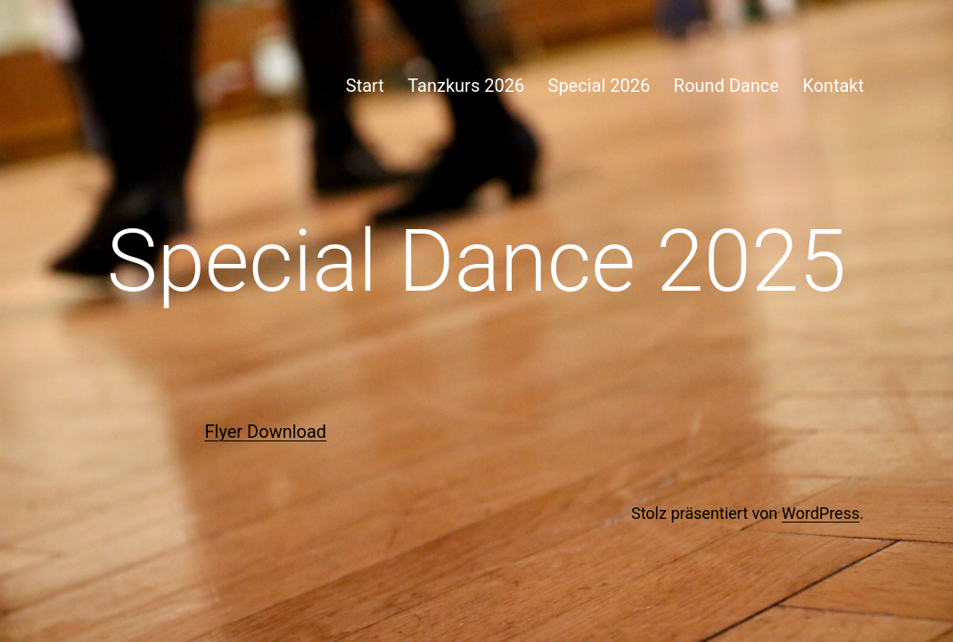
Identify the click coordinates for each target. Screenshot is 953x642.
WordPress (820, 513)
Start (365, 85)
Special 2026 (599, 85)
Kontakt (833, 85)
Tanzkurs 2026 (465, 85)
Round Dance (726, 85)
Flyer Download (266, 431)
